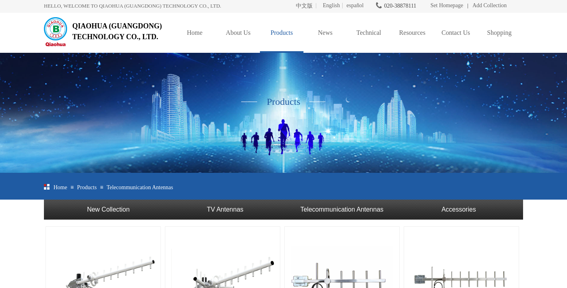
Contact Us (456, 32)
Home (194, 32)
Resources (412, 32)
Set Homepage (446, 5)
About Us (238, 32)
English (331, 5)
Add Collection (489, 5)
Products (282, 32)
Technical (369, 32)
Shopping (499, 32)
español (355, 5)
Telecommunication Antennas (140, 187)
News (325, 32)
